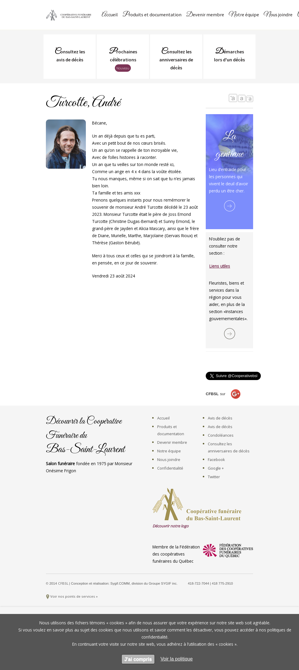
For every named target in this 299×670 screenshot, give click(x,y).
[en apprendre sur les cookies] (176, 658)
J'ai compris (138, 659)
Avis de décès (220, 418)
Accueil (110, 15)
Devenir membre (205, 15)
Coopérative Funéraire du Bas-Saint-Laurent (69, 15)
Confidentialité (170, 468)
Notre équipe (244, 15)
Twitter (214, 476)
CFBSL (63, 583)
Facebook (216, 459)
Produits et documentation (152, 15)
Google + (216, 468)
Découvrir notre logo (170, 526)
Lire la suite (229, 205)
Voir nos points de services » (74, 596)
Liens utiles (219, 266)
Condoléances (221, 435)
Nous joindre (278, 15)
